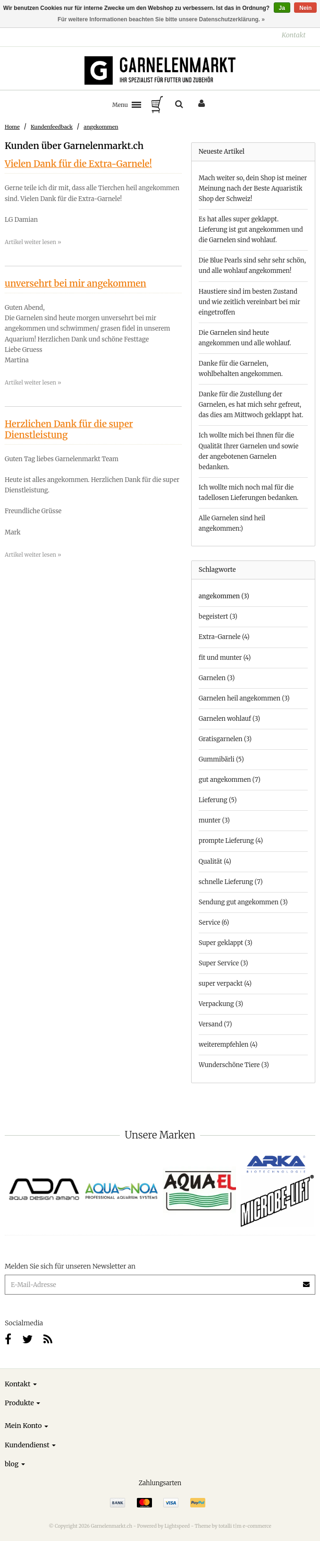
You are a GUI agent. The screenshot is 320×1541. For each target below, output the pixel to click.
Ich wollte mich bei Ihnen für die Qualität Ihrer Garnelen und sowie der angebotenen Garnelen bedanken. (249, 451)
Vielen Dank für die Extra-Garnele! (78, 163)
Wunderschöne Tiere (234, 1065)
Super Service (223, 963)
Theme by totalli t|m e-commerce (233, 1526)
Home (12, 126)
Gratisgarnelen (225, 739)
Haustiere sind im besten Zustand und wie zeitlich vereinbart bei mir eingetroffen (249, 302)
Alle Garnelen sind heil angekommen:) (232, 523)
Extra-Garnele (224, 637)
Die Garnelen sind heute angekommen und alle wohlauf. (245, 338)
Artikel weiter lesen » (33, 241)
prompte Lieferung (231, 841)
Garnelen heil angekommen (244, 698)
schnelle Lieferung (231, 882)
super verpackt (225, 984)
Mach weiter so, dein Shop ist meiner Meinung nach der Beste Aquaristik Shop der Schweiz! (253, 188)
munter (214, 820)
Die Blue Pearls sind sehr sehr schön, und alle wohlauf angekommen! (252, 265)
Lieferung (218, 800)
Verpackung (221, 1004)
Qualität (215, 862)
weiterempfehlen (228, 1045)
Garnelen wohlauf (229, 719)
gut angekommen (230, 780)
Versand (215, 1024)
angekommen (101, 126)
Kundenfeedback (52, 126)
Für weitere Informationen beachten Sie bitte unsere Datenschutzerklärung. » (161, 19)
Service (214, 923)
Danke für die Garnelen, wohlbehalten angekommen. (241, 368)
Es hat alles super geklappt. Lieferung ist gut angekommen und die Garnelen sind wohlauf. (251, 229)
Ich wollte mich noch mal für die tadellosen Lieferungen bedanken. (249, 492)
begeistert (218, 617)
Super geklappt (226, 943)
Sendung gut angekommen (243, 902)
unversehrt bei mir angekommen (75, 283)
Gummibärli (221, 759)
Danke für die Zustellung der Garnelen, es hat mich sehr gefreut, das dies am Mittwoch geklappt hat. (251, 404)
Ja (282, 8)
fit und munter (225, 658)
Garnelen (217, 678)
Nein (305, 8)
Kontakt (294, 35)
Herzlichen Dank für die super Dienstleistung (69, 429)
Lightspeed (177, 1526)
